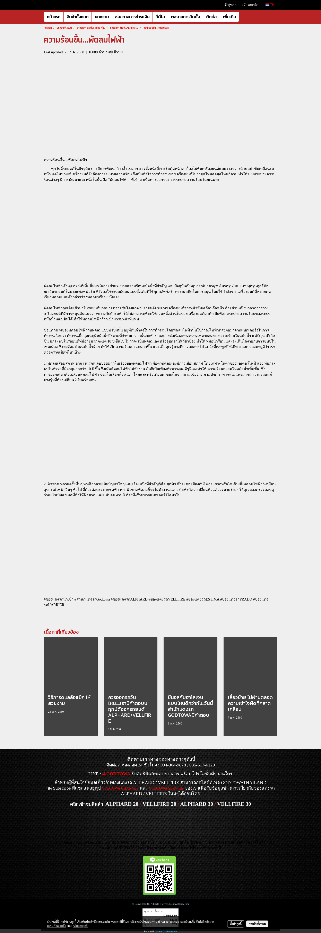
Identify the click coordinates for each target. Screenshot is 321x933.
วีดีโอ (160, 17)
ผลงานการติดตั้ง (185, 17)
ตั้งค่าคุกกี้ (236, 924)
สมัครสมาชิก (250, 5)
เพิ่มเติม (229, 17)
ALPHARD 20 (121, 804)
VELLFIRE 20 (159, 804)
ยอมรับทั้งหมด (257, 924)
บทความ (102, 17)
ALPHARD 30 (196, 804)
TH (270, 5)
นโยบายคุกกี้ (80, 926)
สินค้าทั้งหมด (77, 17)
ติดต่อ (211, 17)
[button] (242, 16)
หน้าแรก (53, 17)
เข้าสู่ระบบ (230, 5)
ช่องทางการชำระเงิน (132, 17)
